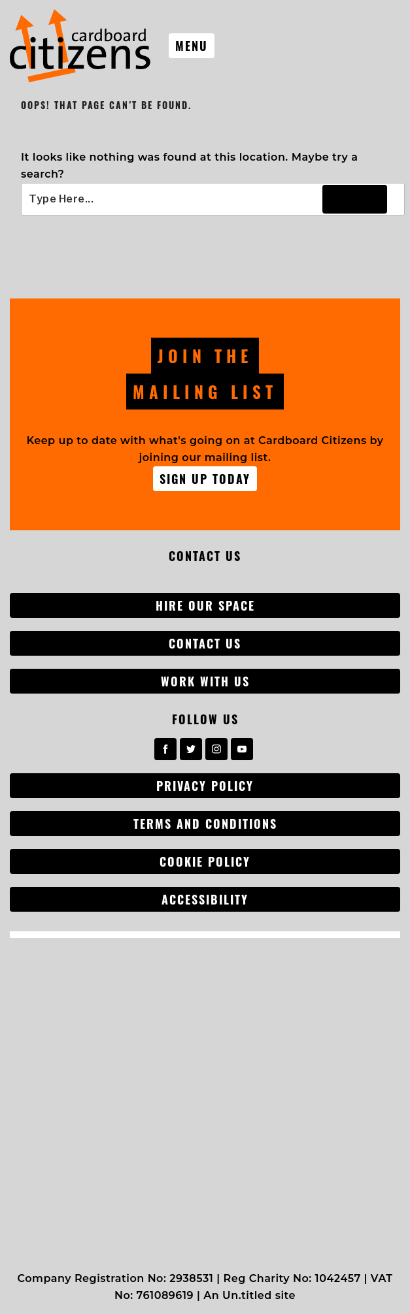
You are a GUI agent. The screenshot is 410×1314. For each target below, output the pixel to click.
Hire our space (205, 605)
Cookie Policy (205, 861)
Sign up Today (205, 478)
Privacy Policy (205, 785)
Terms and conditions (205, 823)
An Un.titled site (249, 1295)
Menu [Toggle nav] (191, 45)
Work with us (205, 681)
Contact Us (205, 643)
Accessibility (205, 899)
